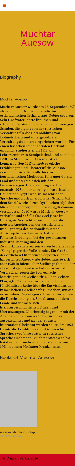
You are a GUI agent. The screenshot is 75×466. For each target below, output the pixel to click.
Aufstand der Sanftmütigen (18, 432)
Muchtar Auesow (14, 99)
